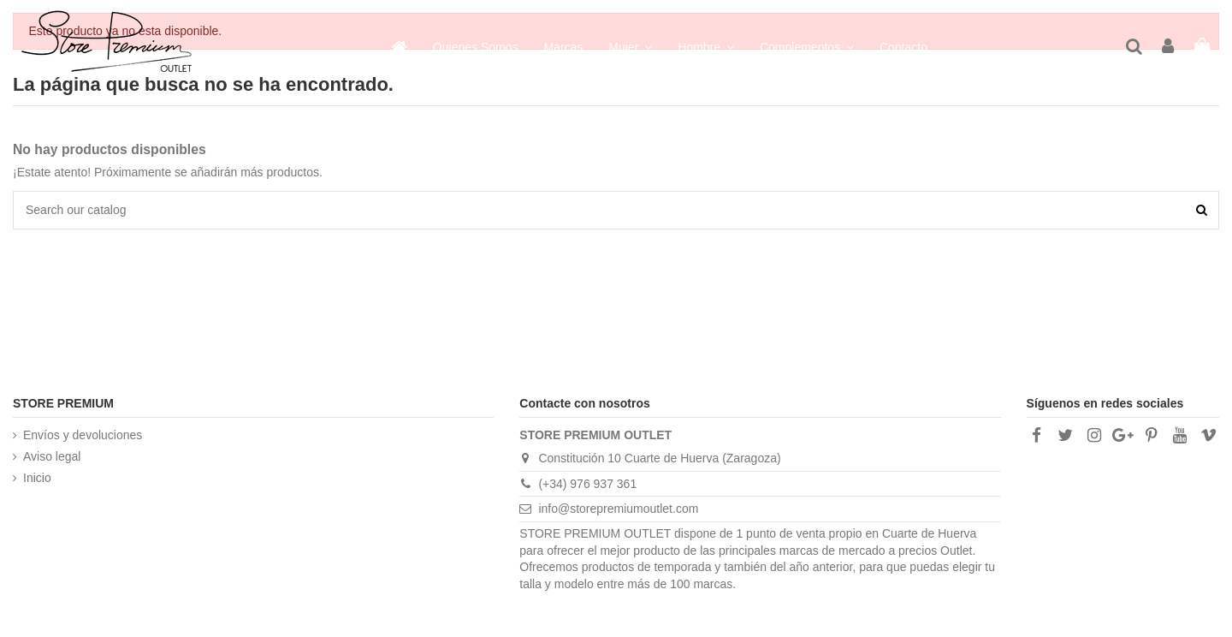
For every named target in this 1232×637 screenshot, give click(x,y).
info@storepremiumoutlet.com (618, 508)
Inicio (37, 478)
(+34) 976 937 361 (587, 484)
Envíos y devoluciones (82, 435)
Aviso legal (51, 456)
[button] (807, 47)
